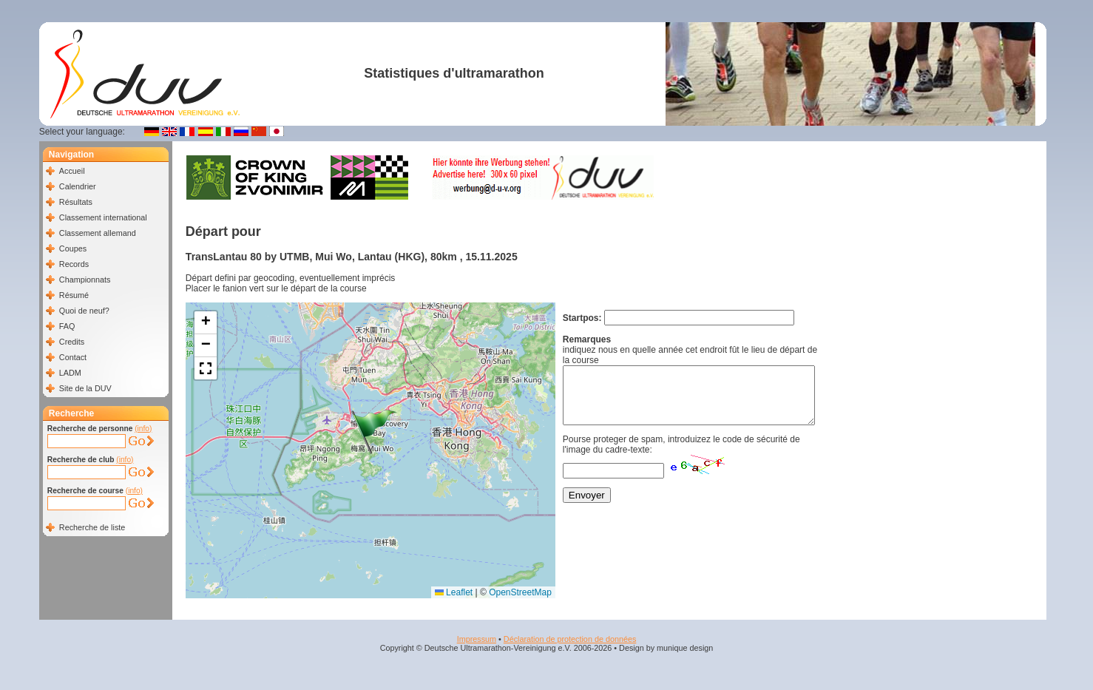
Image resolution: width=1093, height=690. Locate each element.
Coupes (73, 248)
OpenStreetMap (520, 592)
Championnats (85, 279)
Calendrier (77, 186)
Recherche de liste (92, 527)
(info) (143, 429)
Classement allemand (97, 233)
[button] (374, 432)
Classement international (103, 217)
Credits (71, 341)
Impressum (476, 639)
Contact (73, 357)
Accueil (72, 170)
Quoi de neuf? (84, 310)
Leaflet (454, 592)
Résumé (74, 295)
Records (74, 264)
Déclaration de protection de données (570, 639)
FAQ (67, 326)
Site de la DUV (85, 388)
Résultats (75, 201)
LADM (70, 372)
